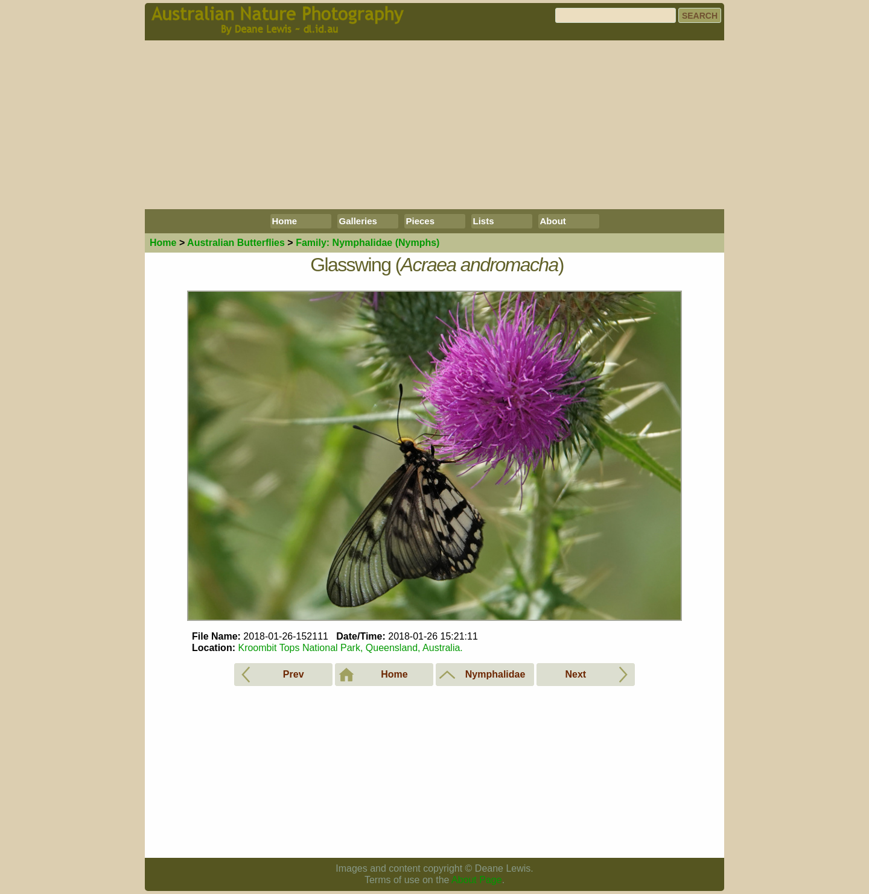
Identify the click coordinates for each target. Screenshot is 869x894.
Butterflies (236, 243)
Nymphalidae (367, 243)
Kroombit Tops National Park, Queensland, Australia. (350, 648)
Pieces (420, 221)
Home (285, 221)
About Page (476, 880)
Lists (483, 221)
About (553, 221)
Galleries (358, 221)
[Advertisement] (434, 124)
